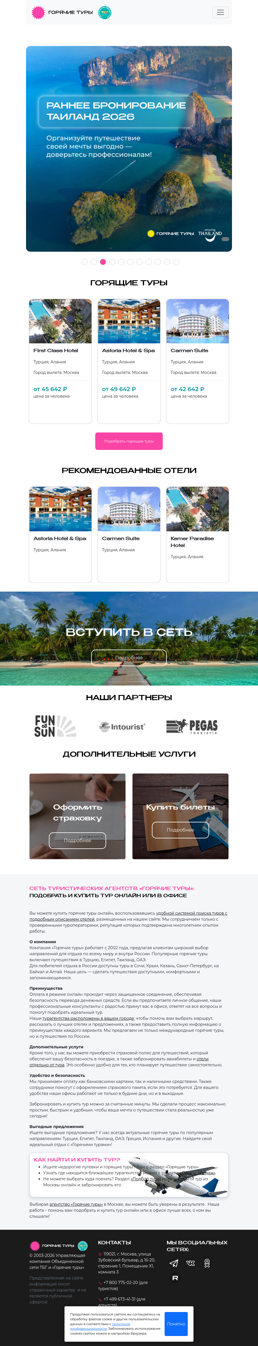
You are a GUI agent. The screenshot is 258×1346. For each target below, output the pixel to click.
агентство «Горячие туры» (76, 1204)
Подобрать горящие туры (129, 441)
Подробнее (129, 657)
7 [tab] (139, 262)
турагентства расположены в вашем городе (88, 1018)
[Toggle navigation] (221, 12)
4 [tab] (112, 262)
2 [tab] (94, 262)
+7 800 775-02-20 (121, 1282)
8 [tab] (149, 262)
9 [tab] (158, 262)
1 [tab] (85, 262)
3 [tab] (103, 262)
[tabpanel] (129, 152)
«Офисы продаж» (197, 1172)
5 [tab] (121, 262)
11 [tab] (176, 262)
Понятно (176, 1324)
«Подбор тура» (146, 1178)
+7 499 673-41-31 (120, 1299)
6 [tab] (130, 262)
